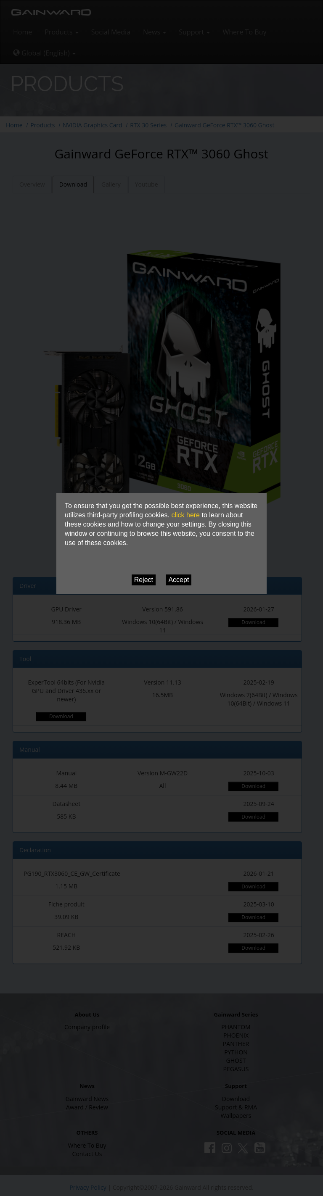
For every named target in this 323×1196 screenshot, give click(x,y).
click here (185, 515)
